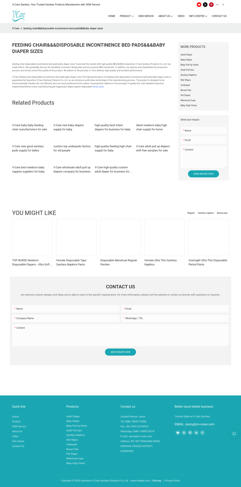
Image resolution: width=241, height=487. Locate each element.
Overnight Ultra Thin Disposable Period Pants (208, 262)
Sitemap (156, 480)
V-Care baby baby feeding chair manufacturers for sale (29, 127)
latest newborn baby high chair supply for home (151, 127)
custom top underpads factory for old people (72, 148)
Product (16, 421)
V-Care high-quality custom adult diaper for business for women (112, 170)
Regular (191, 213)
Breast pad (222, 213)
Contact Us (18, 446)
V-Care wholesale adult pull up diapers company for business (72, 169)
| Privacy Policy (171, 480)
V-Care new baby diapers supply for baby (68, 127)
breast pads (98, 86)
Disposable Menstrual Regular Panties (118, 262)
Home (15, 416)
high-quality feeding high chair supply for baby (113, 148)
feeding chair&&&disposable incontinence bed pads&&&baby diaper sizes (63, 28)
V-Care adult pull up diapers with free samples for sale (153, 148)
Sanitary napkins (206, 213)
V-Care (15, 28)
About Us (17, 431)
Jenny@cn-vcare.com (140, 436)
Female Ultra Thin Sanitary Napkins (160, 262)
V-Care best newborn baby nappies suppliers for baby (28, 169)
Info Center (18, 441)
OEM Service (19, 426)
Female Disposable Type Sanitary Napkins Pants (71, 262)
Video (15, 436)
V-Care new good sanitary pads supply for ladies (27, 148)
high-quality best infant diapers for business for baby (113, 127)
